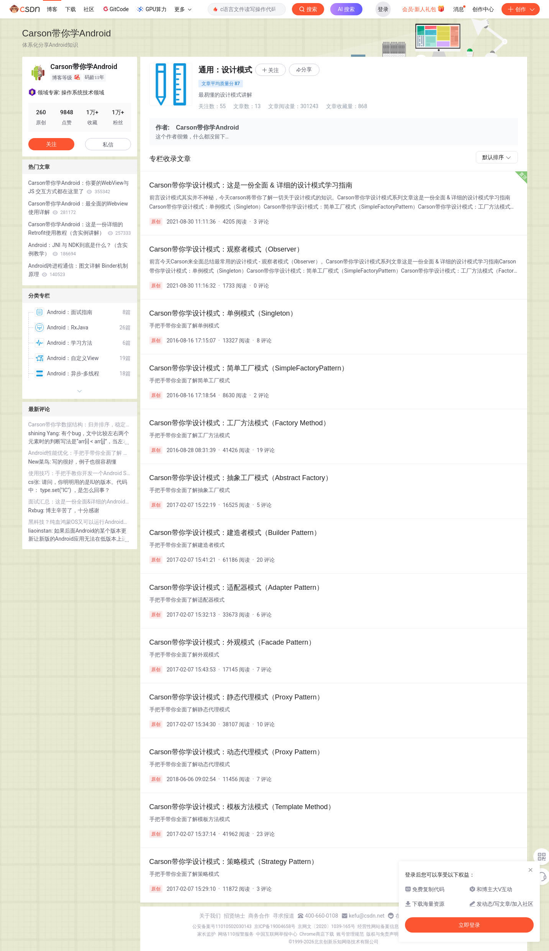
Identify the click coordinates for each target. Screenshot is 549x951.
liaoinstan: (41, 531)
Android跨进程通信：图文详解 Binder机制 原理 (78, 270)
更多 (182, 9)
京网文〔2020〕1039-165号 (326, 926)
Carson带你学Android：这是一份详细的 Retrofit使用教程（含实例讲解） (79, 228)
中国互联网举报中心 (276, 934)
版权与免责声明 (382, 934)
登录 (383, 9)
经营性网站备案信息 (378, 926)
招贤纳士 (234, 916)
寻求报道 (283, 916)
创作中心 (483, 9)
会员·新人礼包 (423, 8)
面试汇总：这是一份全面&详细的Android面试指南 (79, 502)
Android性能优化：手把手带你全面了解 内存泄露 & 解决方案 (79, 453)
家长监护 (206, 934)
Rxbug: (37, 510)
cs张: (35, 482)
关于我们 (210, 916)
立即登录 (469, 925)
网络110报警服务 (235, 934)
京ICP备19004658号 (275, 926)
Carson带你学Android (66, 33)
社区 (89, 9)
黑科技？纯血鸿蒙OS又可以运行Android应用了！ (79, 522)
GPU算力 (151, 9)
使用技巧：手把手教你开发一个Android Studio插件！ (79, 473)
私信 (108, 144)
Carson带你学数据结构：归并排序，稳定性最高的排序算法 (79, 424)
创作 (520, 9)
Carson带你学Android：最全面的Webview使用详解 (78, 208)
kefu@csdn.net (367, 916)
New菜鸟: (40, 462)
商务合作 (259, 916)
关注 (51, 144)
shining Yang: (45, 433)
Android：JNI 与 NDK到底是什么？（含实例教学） (78, 249)
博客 (52, 9)
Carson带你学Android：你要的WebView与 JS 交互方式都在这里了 (78, 187)
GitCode (115, 8)
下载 (70, 9)
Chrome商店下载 (317, 934)
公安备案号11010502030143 (221, 926)
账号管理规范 (350, 934)
